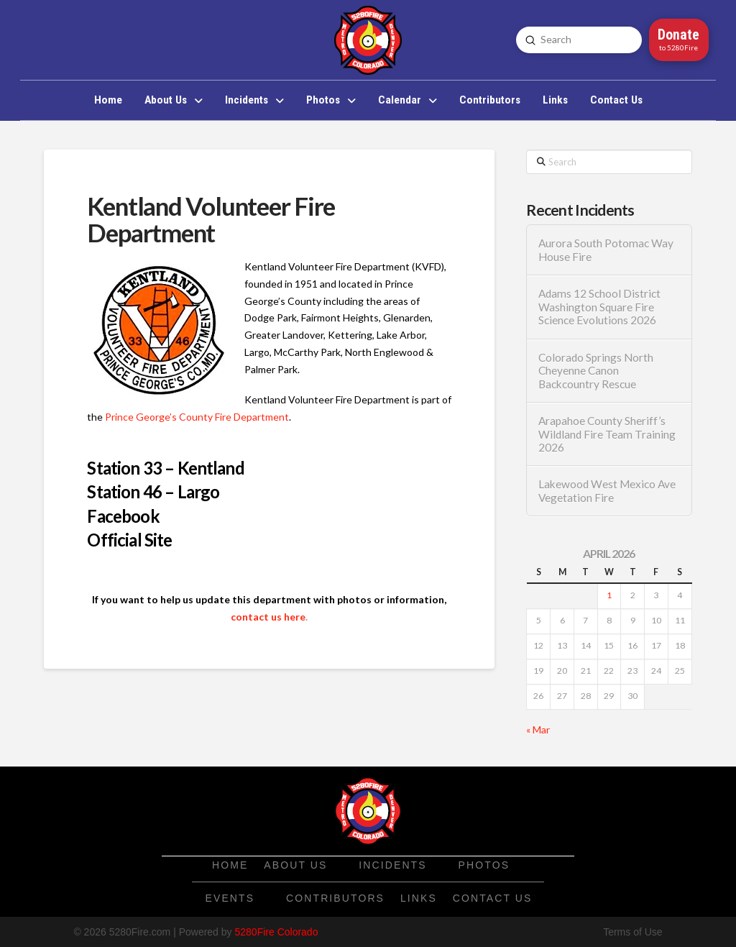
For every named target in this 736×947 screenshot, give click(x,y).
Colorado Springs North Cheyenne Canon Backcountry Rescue (595, 370)
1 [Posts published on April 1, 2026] (609, 595)
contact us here (268, 616)
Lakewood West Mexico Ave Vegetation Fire (607, 490)
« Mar (538, 729)
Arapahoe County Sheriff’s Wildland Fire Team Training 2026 (607, 434)
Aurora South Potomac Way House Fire (605, 250)
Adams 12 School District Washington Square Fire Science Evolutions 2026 (599, 306)
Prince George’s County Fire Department (197, 417)
